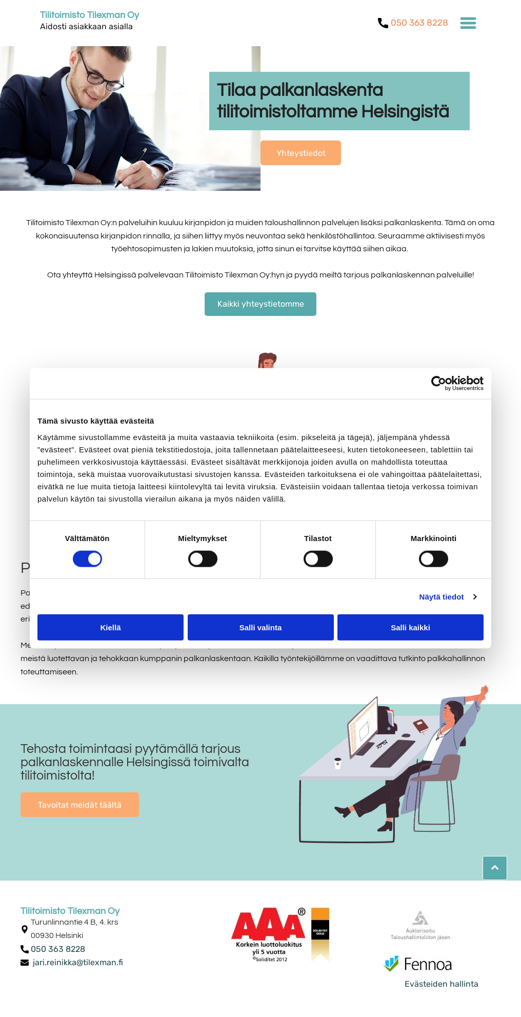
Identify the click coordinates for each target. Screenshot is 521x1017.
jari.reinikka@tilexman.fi (78, 962)
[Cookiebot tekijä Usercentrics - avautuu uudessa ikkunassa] (439, 383)
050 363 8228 (419, 22)
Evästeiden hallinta (441, 984)
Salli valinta (260, 627)
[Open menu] (468, 23)
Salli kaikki (410, 627)
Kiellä (110, 627)
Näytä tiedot (441, 596)
